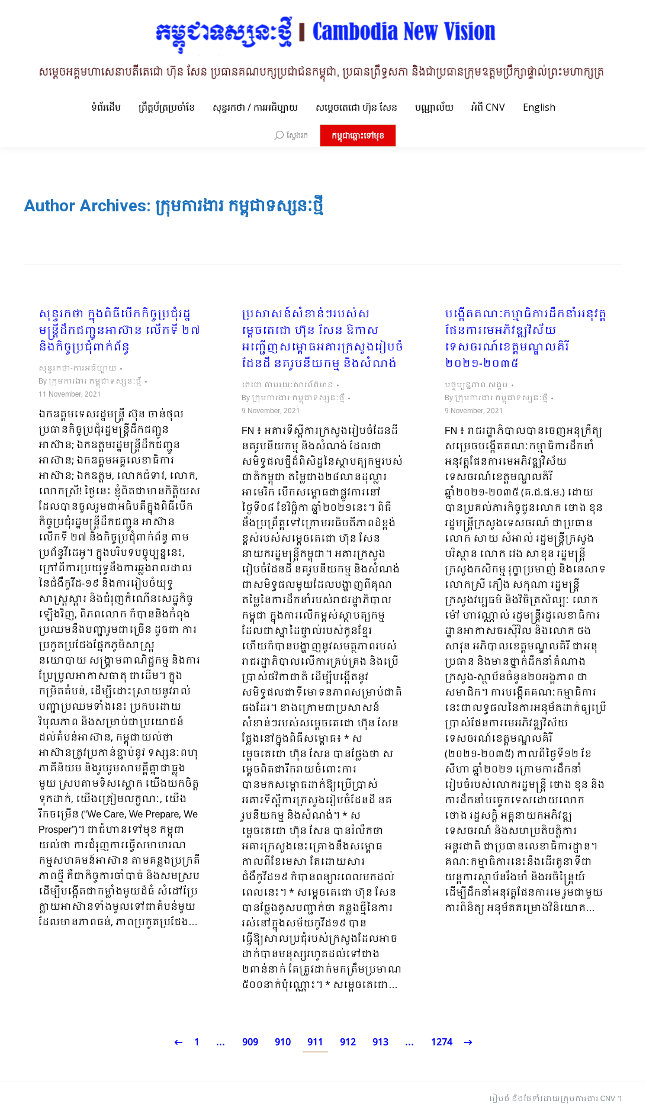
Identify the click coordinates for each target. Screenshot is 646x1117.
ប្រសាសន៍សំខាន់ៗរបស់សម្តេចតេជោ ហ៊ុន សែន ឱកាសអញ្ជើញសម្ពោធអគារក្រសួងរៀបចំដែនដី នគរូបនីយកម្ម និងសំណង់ (322, 340)
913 (380, 1043)
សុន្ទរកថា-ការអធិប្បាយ (77, 369)
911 (315, 1043)
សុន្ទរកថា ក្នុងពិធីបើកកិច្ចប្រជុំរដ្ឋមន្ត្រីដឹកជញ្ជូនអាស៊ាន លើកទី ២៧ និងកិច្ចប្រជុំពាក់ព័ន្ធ (119, 331)
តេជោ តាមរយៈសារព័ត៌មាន (287, 385)
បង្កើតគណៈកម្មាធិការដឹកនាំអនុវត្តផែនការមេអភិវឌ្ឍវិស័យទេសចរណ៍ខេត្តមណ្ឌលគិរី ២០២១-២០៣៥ (525, 340)
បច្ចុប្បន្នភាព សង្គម (476, 385)
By (90, 382)
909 (250, 1043)
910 (283, 1043)
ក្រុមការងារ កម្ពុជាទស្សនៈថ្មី (239, 205)
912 (348, 1043)
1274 (441, 1043)
